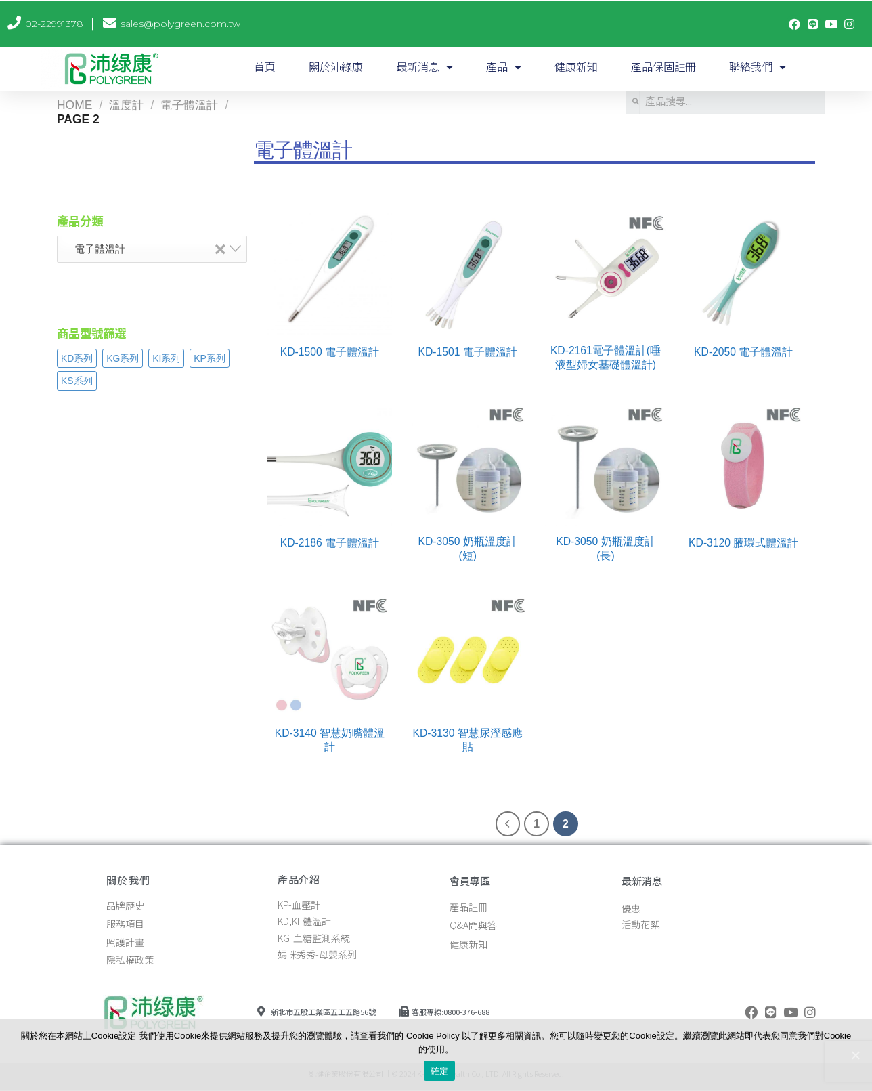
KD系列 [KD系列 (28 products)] (77, 358)
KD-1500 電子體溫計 (329, 352)
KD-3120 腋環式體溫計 (743, 543)
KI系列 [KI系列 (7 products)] (166, 358)
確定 (440, 1071)
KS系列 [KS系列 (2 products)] (77, 380)
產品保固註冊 (663, 66)
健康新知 (576, 66)
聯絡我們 (757, 66)
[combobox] (152, 249)
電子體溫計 (189, 105)
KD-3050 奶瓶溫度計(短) (467, 548)
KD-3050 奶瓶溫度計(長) (605, 548)
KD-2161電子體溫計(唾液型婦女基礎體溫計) (605, 357)
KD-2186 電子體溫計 (329, 543)
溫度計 (126, 105)
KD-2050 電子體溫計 (743, 352)
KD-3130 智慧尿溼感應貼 (468, 739)
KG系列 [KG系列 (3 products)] (122, 358)
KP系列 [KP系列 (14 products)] (209, 358)
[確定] (855, 1055)
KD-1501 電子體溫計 (467, 352)
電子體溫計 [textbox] (146, 248)
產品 (503, 66)
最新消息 (424, 66)
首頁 (265, 66)
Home (74, 105)
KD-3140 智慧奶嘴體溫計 (330, 739)
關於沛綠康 (336, 66)
